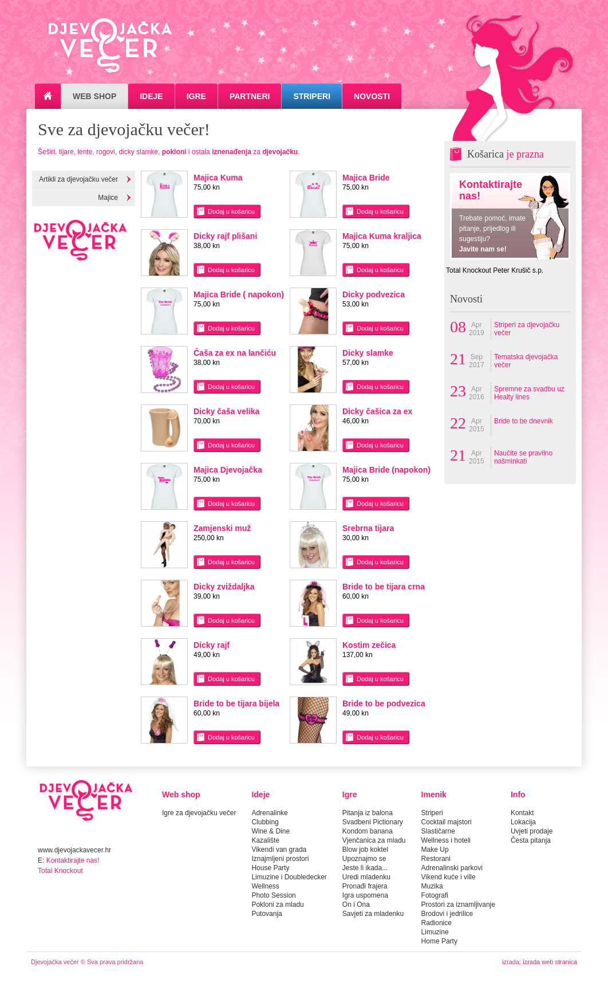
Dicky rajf (212, 645)
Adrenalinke (269, 813)
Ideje (151, 96)
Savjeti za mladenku (373, 914)
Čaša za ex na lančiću (235, 352)
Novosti (372, 96)
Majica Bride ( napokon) (239, 294)
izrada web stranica (550, 961)
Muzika (432, 886)
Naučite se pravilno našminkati (523, 457)
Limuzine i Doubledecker (288, 877)
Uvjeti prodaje (531, 831)
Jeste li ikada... (365, 868)
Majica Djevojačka (228, 469)
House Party (270, 868)
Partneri (250, 96)
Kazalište (265, 840)
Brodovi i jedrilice (447, 914)
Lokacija (523, 822)
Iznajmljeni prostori (280, 859)
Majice (108, 198)
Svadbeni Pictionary (372, 822)
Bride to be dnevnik (523, 421)
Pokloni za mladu (277, 905)
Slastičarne (438, 831)
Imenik (434, 794)
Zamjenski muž (222, 528)
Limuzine (435, 932)
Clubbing (264, 822)
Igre (196, 96)
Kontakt (522, 813)
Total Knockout (60, 871)
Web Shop (94, 96)
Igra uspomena (365, 895)
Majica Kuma (218, 177)
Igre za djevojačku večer (199, 813)
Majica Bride (365, 177)
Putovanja (266, 914)
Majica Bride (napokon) (386, 469)
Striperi (311, 96)
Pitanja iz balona (367, 813)
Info (518, 794)
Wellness (265, 886)
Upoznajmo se (364, 859)
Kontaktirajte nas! (73, 860)
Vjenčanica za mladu (374, 840)
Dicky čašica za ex (377, 411)
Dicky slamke (367, 352)
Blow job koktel (365, 850)
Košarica (505, 154)
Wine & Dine (270, 831)
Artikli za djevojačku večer (78, 179)
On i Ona (356, 905)
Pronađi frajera (365, 886)
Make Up (435, 850)
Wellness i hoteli (446, 840)
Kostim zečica (369, 645)
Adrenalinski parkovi (452, 868)
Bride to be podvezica (383, 703)
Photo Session (273, 895)
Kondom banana (367, 831)
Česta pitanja (531, 840)
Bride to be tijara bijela (236, 703)
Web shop (181, 794)
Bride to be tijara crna (383, 586)
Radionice (436, 923)
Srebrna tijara (368, 528)
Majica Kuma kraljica (381, 236)
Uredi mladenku (366, 877)
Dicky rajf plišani (225, 236)
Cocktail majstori (446, 822)
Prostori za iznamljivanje (458, 905)
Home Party (439, 941)
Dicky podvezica (373, 294)
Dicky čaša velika (226, 411)
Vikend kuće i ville (448, 877)
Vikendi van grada (278, 850)
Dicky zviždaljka (224, 586)
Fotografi (434, 895)
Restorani (436, 859)
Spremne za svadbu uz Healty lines (529, 393)
